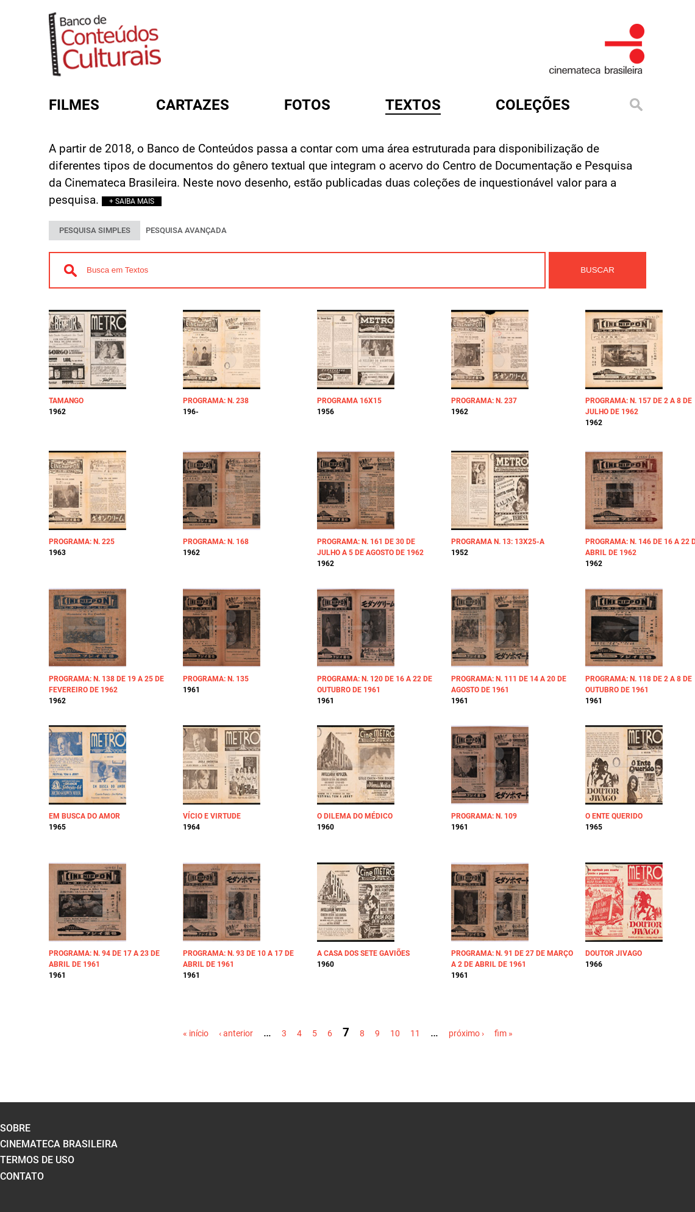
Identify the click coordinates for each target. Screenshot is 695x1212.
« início (195, 1033)
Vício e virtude (212, 816)
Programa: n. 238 (216, 400)
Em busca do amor (84, 816)
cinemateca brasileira (59, 1144)
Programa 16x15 (349, 400)
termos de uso (37, 1160)
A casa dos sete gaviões (363, 953)
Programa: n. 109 (484, 816)
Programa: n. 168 (216, 541)
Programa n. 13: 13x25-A (497, 541)
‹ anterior (236, 1033)
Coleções (533, 104)
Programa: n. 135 (216, 679)
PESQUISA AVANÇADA (186, 230)
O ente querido (614, 816)
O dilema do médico (355, 816)
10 (395, 1033)
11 (415, 1033)
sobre (15, 1128)
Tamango (66, 400)
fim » (503, 1033)
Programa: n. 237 (484, 400)
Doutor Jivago (613, 953)
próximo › (466, 1033)
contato (22, 1176)
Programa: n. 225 (82, 541)
